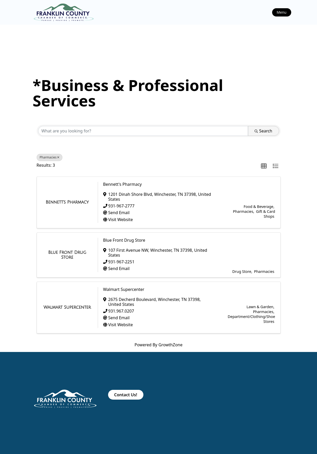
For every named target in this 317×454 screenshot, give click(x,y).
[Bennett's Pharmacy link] (67, 202)
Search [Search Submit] (263, 131)
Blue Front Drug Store (124, 240)
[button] (264, 166)
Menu (282, 12)
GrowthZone (170, 345)
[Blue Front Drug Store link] (67, 255)
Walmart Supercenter (123, 289)
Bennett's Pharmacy (122, 184)
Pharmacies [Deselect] (50, 157)
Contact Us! (125, 395)
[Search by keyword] (143, 131)
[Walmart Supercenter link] (67, 307)
